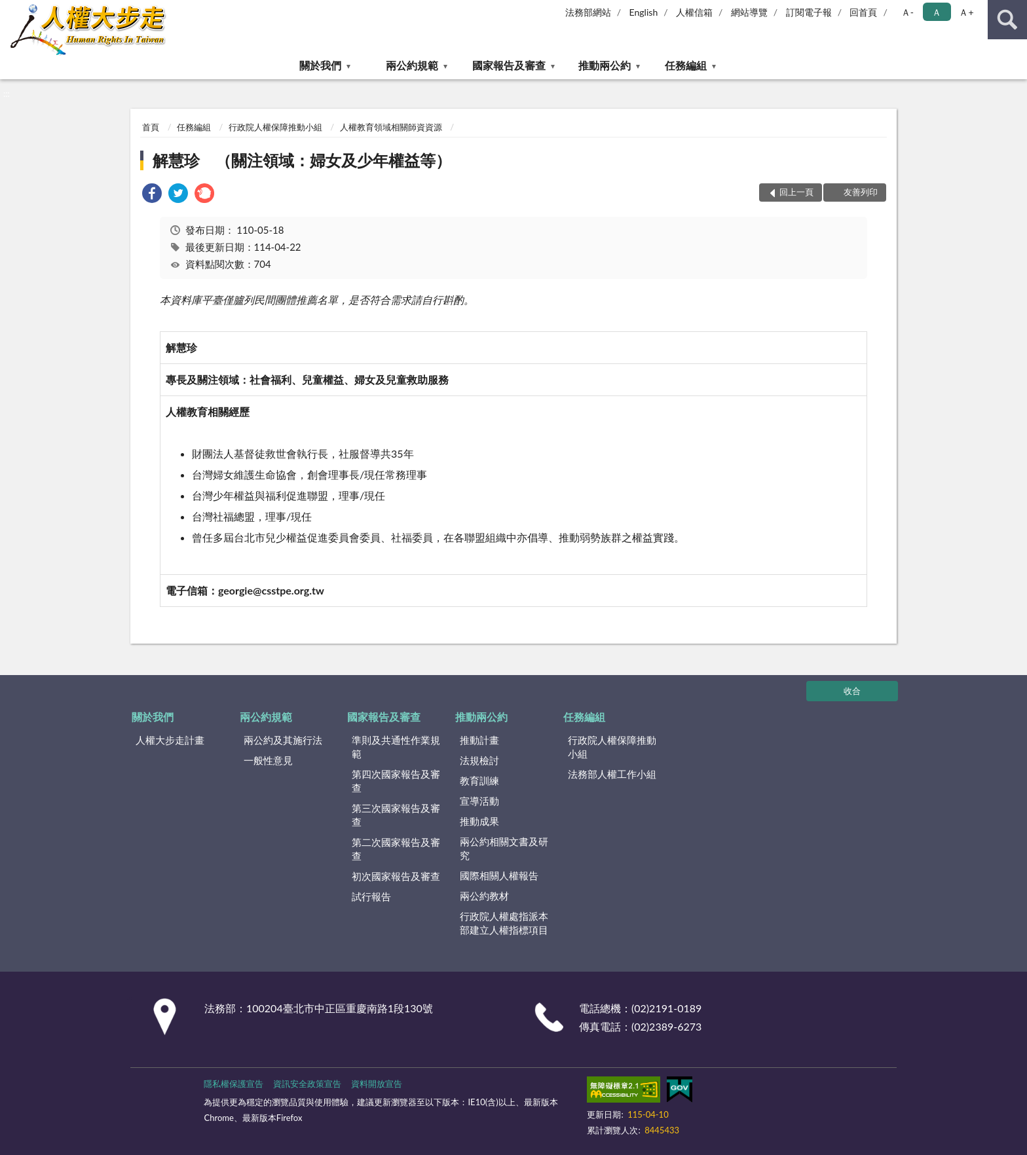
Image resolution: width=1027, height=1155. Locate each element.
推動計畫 (479, 740)
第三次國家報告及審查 (396, 815)
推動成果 (479, 821)
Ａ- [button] (907, 12)
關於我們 (320, 65)
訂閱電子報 (809, 12)
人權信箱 (694, 12)
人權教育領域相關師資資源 (391, 127)
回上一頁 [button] (796, 192)
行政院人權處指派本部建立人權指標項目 (504, 923)
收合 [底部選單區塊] (852, 691)
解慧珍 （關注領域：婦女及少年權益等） (302, 160)
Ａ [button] (936, 12)
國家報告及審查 (509, 65)
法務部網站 (588, 12)
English (643, 12)
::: (10, 10)
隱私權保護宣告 (233, 1083)
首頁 (150, 127)
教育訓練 (479, 780)
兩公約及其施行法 (283, 740)
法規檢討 (479, 760)
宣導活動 (479, 801)
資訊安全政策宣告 (307, 1083)
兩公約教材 (484, 896)
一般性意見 (268, 760)
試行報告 (371, 896)
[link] (152, 194)
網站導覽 (749, 12)
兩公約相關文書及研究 (504, 848)
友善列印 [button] (861, 192)
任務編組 (686, 65)
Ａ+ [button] (966, 12)
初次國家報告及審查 (396, 876)
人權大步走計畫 (170, 740)
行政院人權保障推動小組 (275, 127)
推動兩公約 (604, 65)
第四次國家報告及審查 (396, 781)
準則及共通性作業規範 (396, 747)
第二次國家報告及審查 (396, 849)
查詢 (1007, 19)
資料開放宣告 (376, 1083)
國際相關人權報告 (499, 875)
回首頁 (863, 12)
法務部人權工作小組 (612, 774)
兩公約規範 (412, 65)
